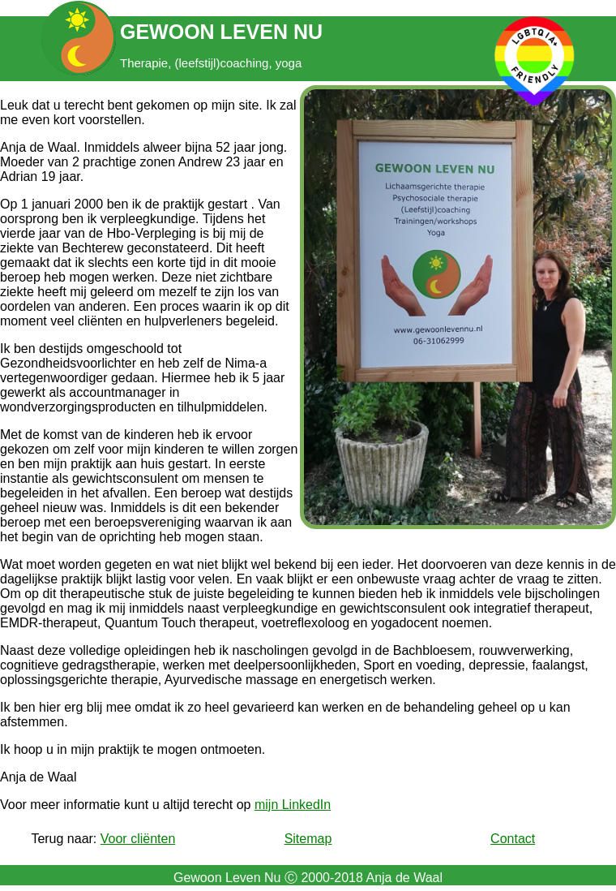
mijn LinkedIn (293, 804)
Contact (512, 839)
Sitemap (308, 839)
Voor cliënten (138, 839)
